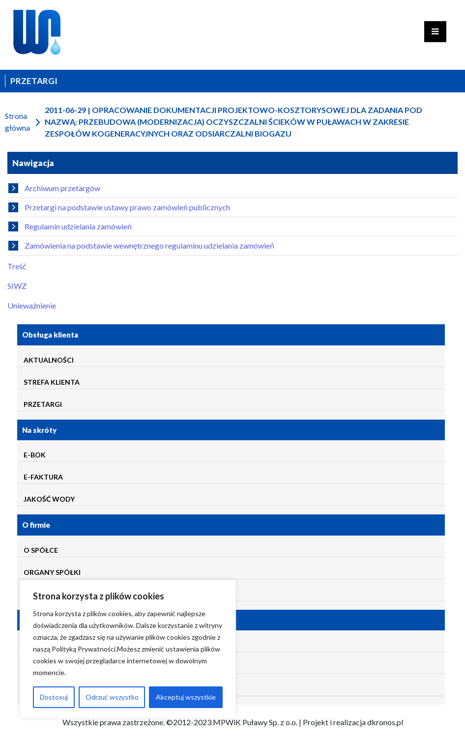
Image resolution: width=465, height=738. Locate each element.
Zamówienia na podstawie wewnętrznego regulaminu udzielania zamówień (141, 246)
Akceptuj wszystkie (186, 697)
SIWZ (17, 285)
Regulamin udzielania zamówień (70, 226)
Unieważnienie (31, 305)
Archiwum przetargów (54, 188)
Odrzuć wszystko (112, 697)
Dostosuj (54, 697)
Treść (16, 266)
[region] (128, 649)
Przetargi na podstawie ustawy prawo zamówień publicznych (119, 207)
